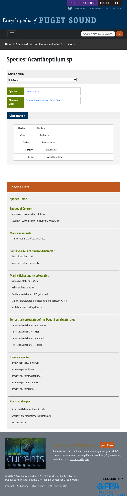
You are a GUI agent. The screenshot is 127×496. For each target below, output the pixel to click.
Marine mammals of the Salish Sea (28, 238)
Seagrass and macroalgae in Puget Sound (31, 415)
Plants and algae (20, 401)
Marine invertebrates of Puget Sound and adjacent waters (39, 300)
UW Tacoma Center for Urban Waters (59, 479)
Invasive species (19, 357)
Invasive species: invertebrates (26, 375)
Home (8, 44)
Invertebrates (32, 91)
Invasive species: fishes (23, 369)
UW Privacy (38, 486)
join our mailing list (79, 459)
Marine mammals (20, 233)
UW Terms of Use (57, 486)
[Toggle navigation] (12, 33)
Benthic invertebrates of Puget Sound (30, 294)
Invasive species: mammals (25, 382)
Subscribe (23, 486)
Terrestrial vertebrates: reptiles (27, 344)
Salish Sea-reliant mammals (25, 263)
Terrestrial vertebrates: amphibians (29, 325)
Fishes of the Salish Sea (23, 287)
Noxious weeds (19, 422)
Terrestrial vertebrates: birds (25, 331)
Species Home (18, 199)
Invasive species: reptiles (24, 388)
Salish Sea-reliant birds (23, 256)
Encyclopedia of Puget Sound (37, 476)
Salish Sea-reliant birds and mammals (32, 251)
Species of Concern (21, 208)
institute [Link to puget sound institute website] (109, 3)
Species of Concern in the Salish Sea (29, 214)
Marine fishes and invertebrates (29, 275)
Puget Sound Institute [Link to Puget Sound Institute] (17, 479)
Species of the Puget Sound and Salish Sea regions (45, 44)
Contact (9, 486)
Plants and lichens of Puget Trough (28, 409)
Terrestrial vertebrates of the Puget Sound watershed (42, 319)
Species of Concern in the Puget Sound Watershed (35, 220)
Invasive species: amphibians (25, 362)
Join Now (107, 445)
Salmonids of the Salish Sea (25, 281)
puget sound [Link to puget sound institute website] (83, 3)
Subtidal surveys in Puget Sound (27, 307)
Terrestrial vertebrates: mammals (28, 338)
